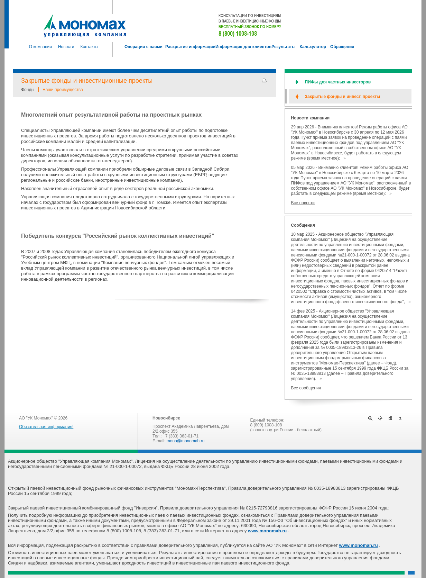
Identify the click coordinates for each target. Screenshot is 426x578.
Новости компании (310, 118)
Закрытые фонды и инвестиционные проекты (86, 80)
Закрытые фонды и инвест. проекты (342, 96)
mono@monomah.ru (186, 441)
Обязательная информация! (46, 426)
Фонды (27, 89)
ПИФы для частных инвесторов (338, 82)
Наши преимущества (63, 89)
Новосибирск (166, 418)
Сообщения (303, 225)
